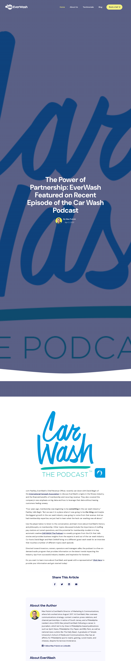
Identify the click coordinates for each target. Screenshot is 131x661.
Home (62, 7)
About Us (74, 7)
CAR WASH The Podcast (52, 533)
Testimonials (88, 7)
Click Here (97, 560)
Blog (100, 7)
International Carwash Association (44, 494)
